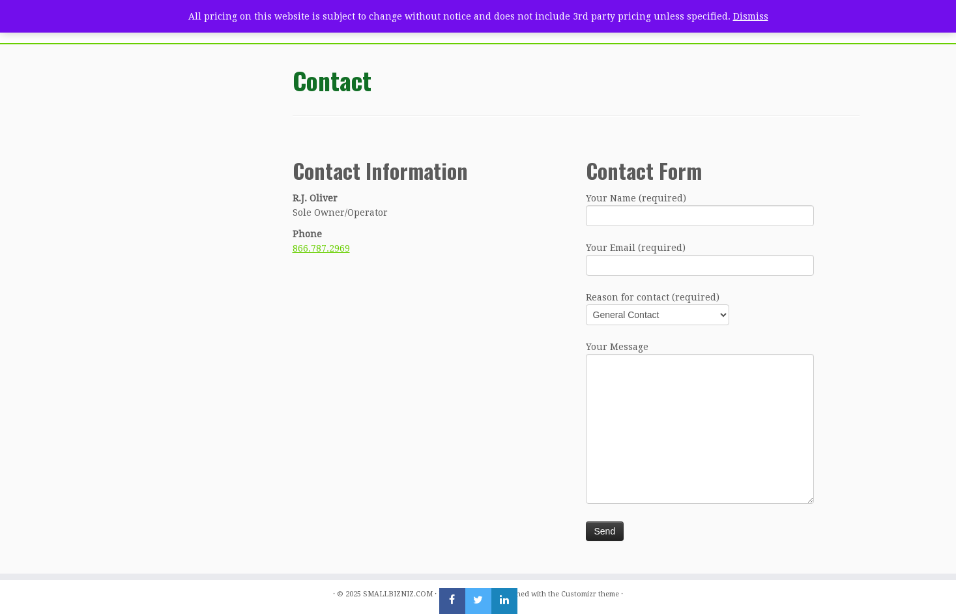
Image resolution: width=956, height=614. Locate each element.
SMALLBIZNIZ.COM (398, 594)
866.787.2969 (321, 248)
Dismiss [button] (750, 16)
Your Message (700, 389)
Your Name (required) (700, 208)
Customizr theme (590, 594)
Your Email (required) (700, 257)
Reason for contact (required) (657, 307)
